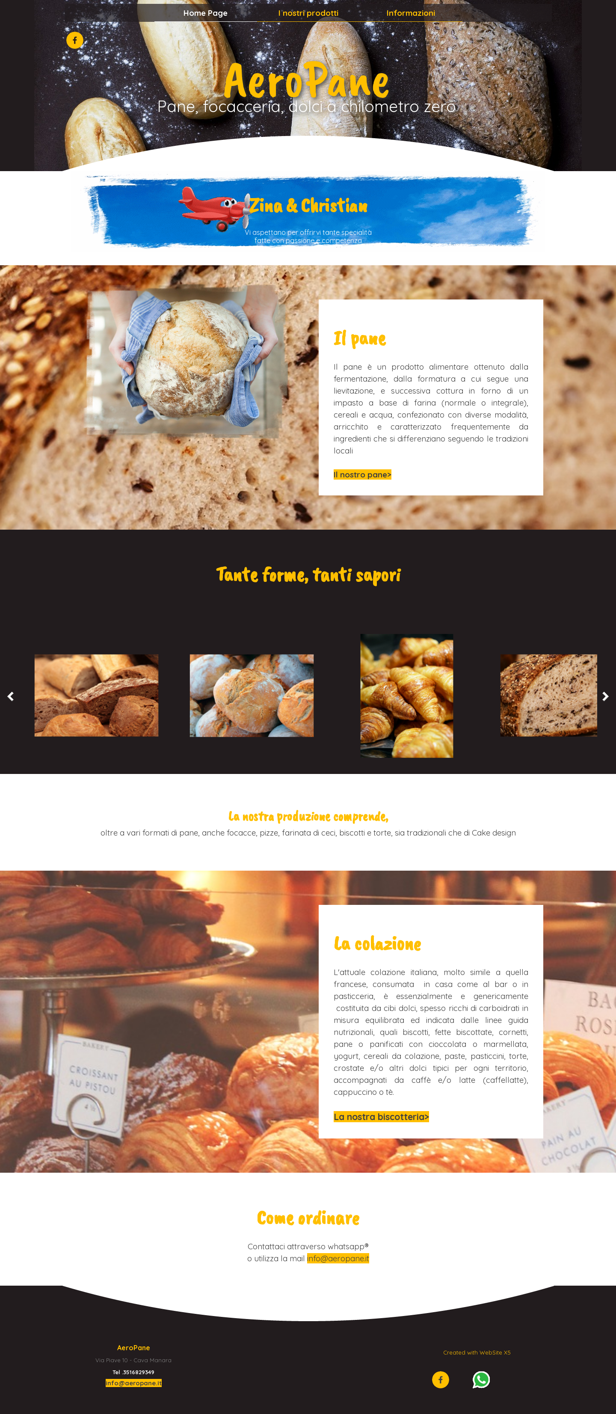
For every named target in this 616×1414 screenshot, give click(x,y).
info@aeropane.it (338, 1258)
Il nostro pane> (362, 474)
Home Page (206, 13)
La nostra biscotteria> (381, 1116)
